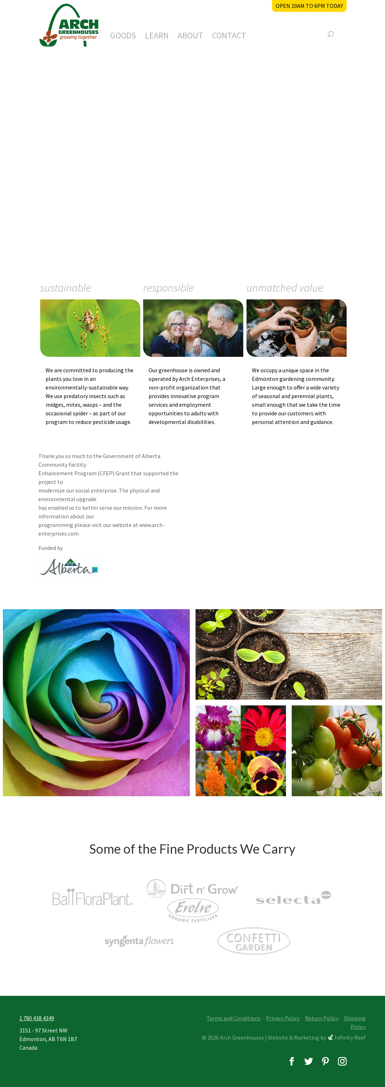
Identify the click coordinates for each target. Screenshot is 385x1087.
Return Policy (321, 1018)
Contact (229, 37)
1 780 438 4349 (36, 1018)
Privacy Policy (283, 1018)
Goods (123, 37)
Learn (157, 37)
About (190, 37)
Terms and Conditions (233, 1018)
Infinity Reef (350, 1037)
